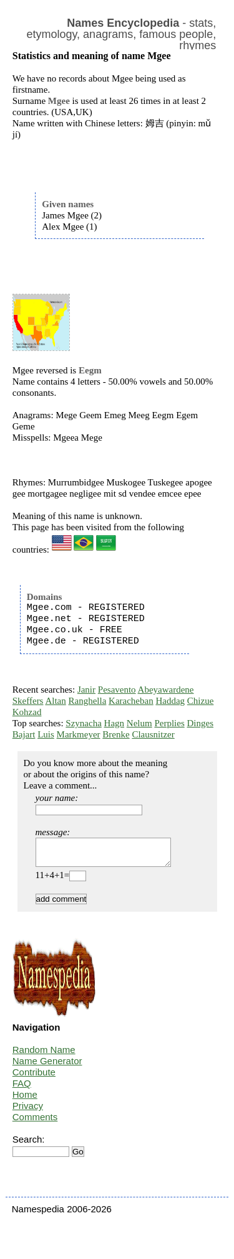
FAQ (21, 1088)
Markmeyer (78, 734)
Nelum (139, 723)
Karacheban (131, 701)
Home (24, 1100)
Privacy (27, 1111)
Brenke (115, 734)
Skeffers (28, 701)
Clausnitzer (153, 734)
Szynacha (83, 723)
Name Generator (47, 1066)
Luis (45, 734)
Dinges (200, 723)
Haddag (170, 701)
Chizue (200, 701)
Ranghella (87, 701)
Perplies (169, 723)
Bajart (24, 734)
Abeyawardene (166, 690)
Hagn (114, 723)
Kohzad (27, 712)
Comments (35, 1122)
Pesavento (117, 690)
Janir (86, 690)
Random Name (44, 1055)
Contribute (34, 1077)
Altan (55, 701)
